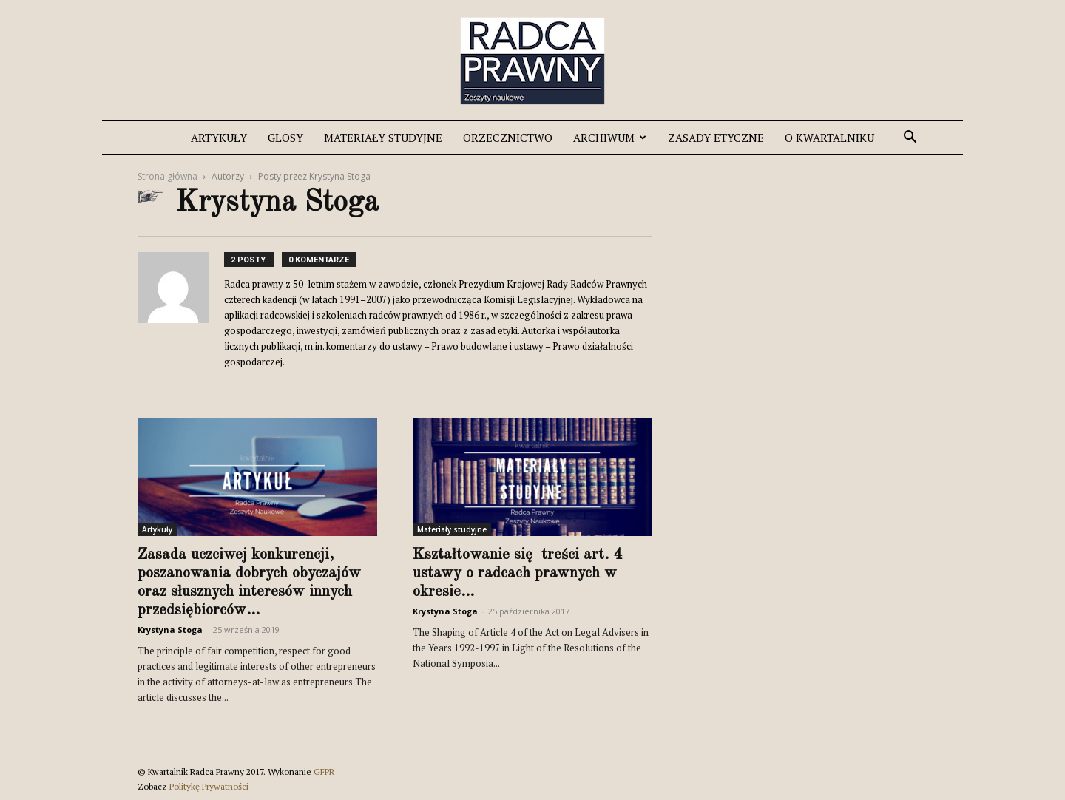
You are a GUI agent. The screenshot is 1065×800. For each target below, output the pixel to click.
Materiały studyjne (383, 137)
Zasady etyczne (716, 137)
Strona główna (167, 176)
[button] (909, 139)
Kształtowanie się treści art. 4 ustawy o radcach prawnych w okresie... (517, 573)
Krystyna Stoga (170, 629)
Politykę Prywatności (208, 786)
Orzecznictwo (507, 137)
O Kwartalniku (829, 137)
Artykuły (219, 137)
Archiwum (609, 137)
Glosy (285, 137)
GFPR (324, 771)
